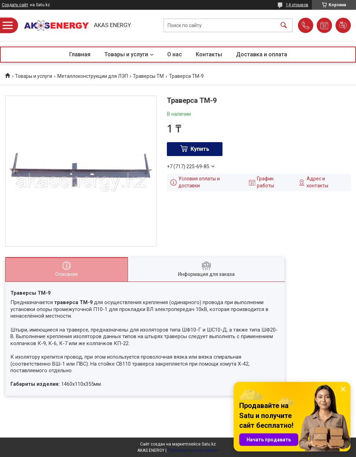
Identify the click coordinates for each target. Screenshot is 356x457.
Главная (79, 54)
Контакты (209, 54)
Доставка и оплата (261, 54)
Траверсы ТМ (148, 76)
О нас (174, 54)
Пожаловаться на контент (193, 450)
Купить (200, 149)
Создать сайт (15, 4)
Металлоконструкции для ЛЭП (92, 76)
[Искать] (283, 25)
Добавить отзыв (343, 25)
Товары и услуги (126, 54)
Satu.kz (209, 444)
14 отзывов (297, 4)
